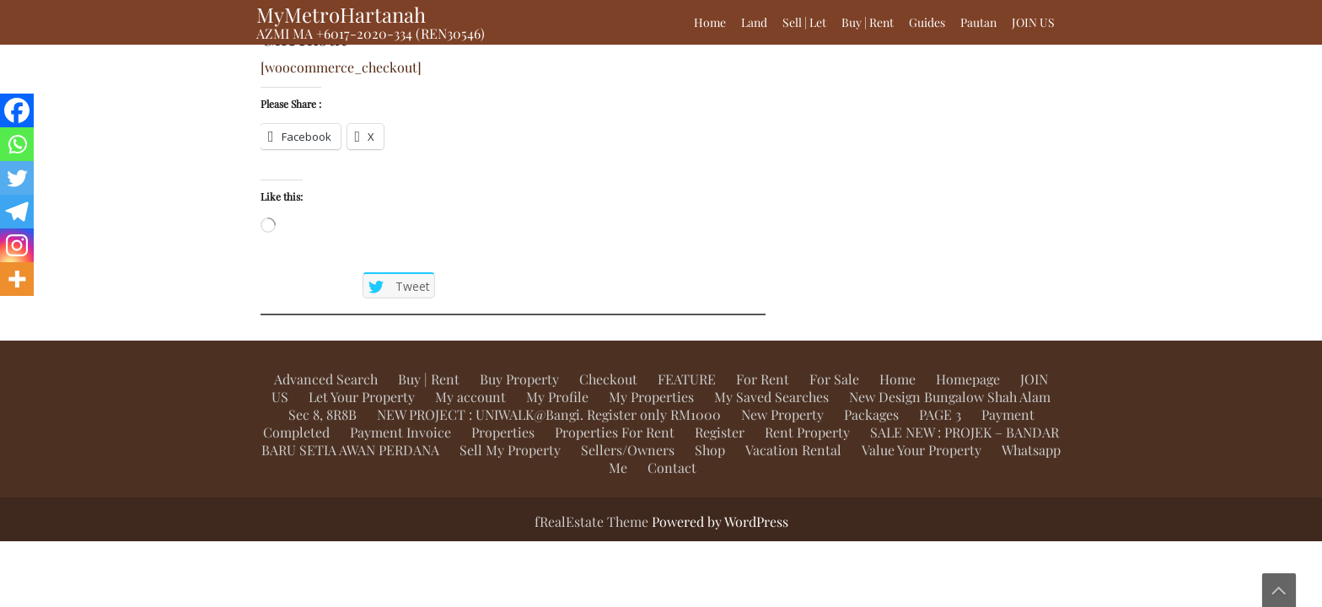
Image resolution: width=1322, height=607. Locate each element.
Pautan (978, 22)
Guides (927, 22)
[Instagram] (17, 245)
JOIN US (1033, 22)
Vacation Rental (793, 450)
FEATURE (687, 379)
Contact (672, 467)
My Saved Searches (771, 397)
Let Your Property (362, 397)
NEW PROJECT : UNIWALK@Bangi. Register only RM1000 (549, 414)
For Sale (834, 379)
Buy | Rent (867, 22)
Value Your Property (921, 450)
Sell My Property (510, 450)
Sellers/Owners (627, 450)
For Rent (762, 379)
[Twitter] (17, 178)
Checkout (608, 379)
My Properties (651, 397)
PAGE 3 (940, 414)
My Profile (557, 397)
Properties (503, 432)
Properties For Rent (614, 432)
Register (719, 432)
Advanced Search (326, 379)
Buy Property (519, 379)
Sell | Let (804, 22)
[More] (17, 279)
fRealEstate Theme (593, 521)
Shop (710, 450)
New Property (782, 414)
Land (754, 22)
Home (710, 22)
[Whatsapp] (17, 144)
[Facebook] (17, 110)
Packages (871, 414)
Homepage (968, 379)
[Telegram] (17, 211)
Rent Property (807, 432)
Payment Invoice (400, 432)
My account (470, 397)
